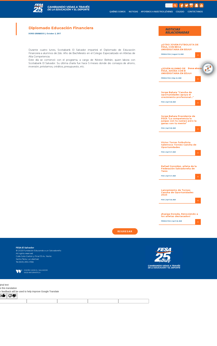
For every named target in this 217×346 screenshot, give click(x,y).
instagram (191, 5)
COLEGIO (180, 11)
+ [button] (198, 55)
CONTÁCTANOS (195, 11)
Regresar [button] (125, 231)
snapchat (196, 5)
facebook (181, 5)
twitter (186, 5)
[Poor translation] (12, 296)
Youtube (201, 5)
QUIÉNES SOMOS (118, 11)
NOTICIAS (133, 11)
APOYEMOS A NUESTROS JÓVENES (157, 11)
